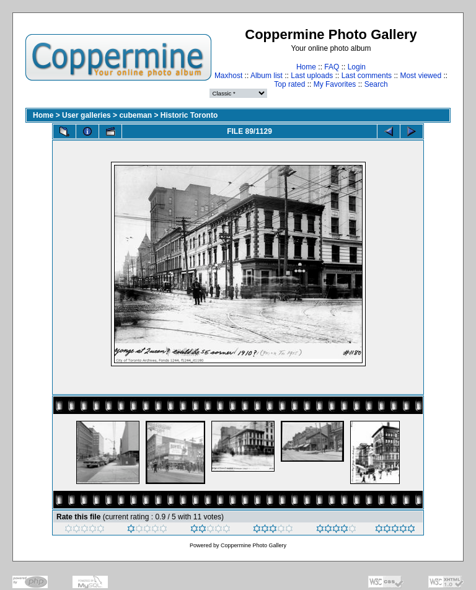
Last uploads (312, 75)
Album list (266, 75)
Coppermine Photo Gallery (253, 545)
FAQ (331, 67)
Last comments (367, 75)
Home (306, 67)
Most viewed (420, 75)
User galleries (86, 115)
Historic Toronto (189, 115)
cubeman (135, 115)
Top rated (289, 84)
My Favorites (335, 84)
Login (357, 67)
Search (376, 84)
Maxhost (228, 75)
